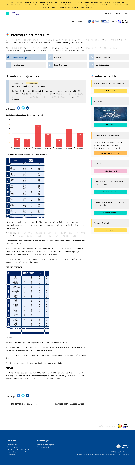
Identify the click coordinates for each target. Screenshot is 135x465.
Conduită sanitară (122, 13)
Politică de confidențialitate (46, 444)
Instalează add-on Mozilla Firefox (18, 449)
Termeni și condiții (43, 447)
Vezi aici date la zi (110, 171)
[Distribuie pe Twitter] (23, 108)
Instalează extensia (110, 212)
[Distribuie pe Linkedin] (27, 108)
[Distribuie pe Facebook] (18, 108)
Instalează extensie (110, 192)
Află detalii (110, 125)
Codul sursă (11, 454)
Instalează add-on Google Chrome (18, 452)
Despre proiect (107, 13)
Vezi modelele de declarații (110, 153)
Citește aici (110, 230)
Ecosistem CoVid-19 (13, 447)
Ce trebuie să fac (110, 91)
